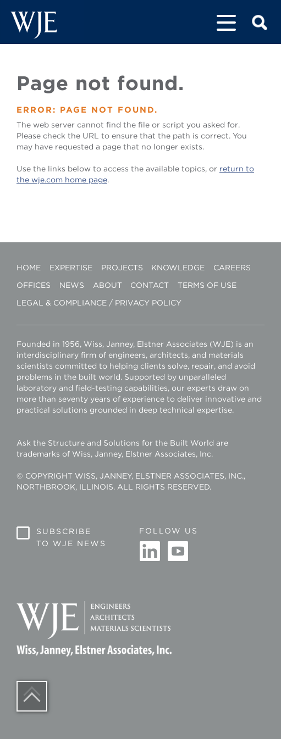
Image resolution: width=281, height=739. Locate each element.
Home (28, 267)
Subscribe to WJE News (71, 537)
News (71, 285)
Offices (33, 285)
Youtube (178, 552)
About (107, 285)
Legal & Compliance (61, 302)
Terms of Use (207, 285)
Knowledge (178, 267)
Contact (149, 285)
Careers (232, 267)
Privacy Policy (148, 302)
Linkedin (150, 552)
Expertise (70, 267)
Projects (122, 267)
